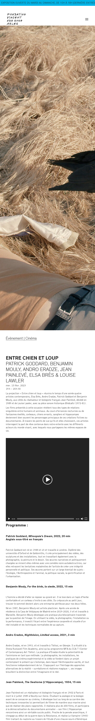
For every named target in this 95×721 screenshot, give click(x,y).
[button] (47, 480)
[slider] (45, 518)
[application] (47, 479)
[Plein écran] (86, 519)
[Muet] (82, 519)
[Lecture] (9, 519)
